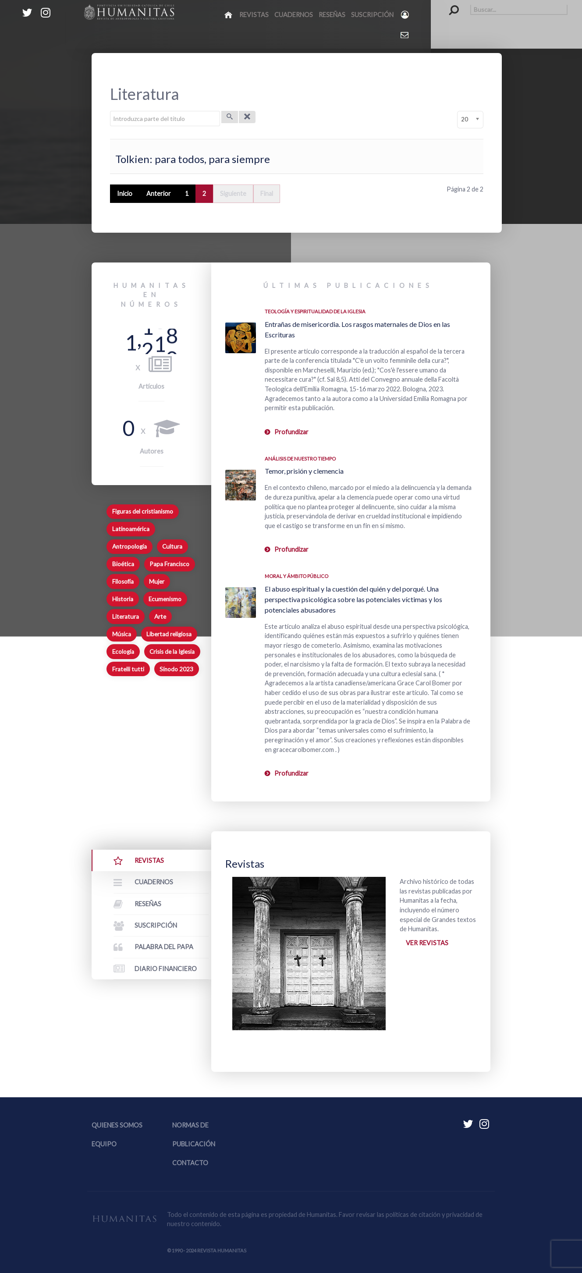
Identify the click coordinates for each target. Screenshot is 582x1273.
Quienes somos (117, 1125)
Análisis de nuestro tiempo (300, 458)
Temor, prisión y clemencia (304, 471)
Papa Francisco (169, 563)
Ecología (123, 651)
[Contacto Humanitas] (405, 34)
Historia (122, 599)
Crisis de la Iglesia (172, 651)
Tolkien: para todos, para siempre (192, 158)
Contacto (190, 1163)
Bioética (123, 563)
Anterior (158, 193)
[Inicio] (229, 14)
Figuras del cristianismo (142, 511)
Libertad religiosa (169, 634)
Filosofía (123, 581)
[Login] (405, 14)
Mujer (156, 581)
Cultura (172, 546)
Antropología (129, 546)
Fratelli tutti (128, 669)
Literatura (125, 616)
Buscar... (449, 4)
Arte (160, 616)
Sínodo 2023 (176, 669)
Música (121, 634)
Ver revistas (427, 943)
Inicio (124, 193)
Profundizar (291, 432)
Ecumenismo (165, 599)
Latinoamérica (130, 528)
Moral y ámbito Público (296, 576)
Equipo (104, 1144)
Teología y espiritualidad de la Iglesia (315, 311)
